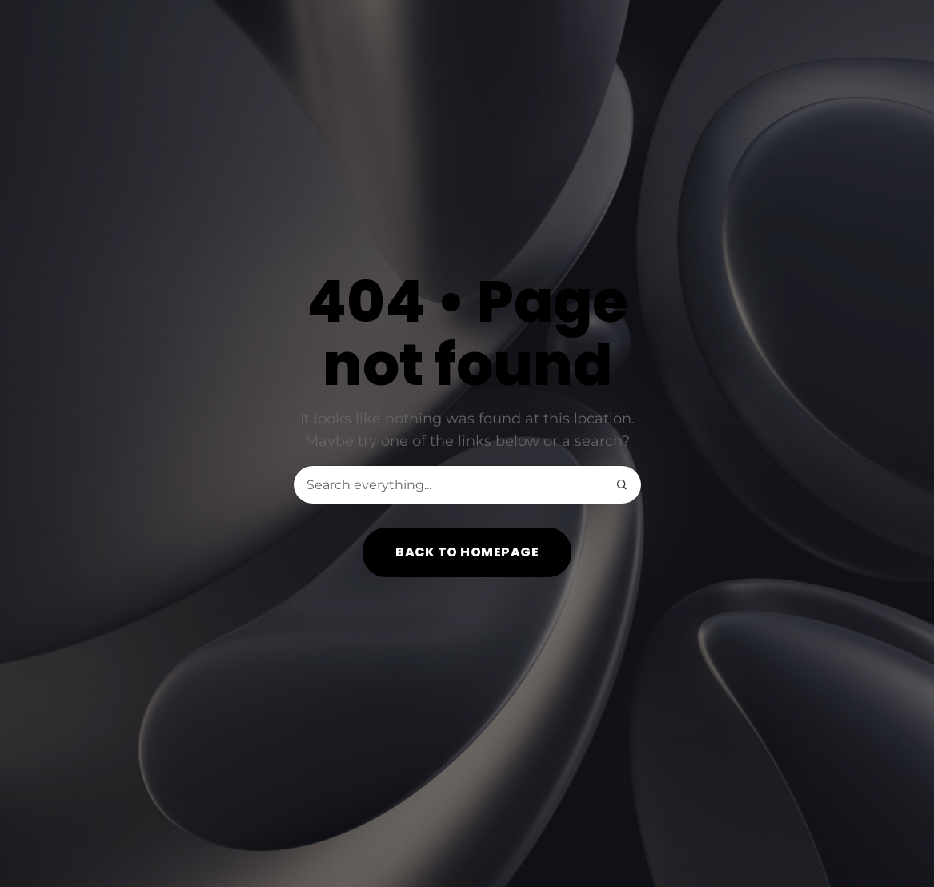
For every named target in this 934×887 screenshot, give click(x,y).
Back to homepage (467, 552)
